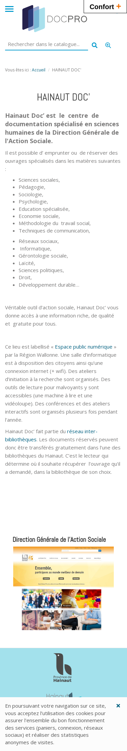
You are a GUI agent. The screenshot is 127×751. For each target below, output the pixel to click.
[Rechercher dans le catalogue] (46, 44)
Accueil (38, 70)
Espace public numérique (83, 346)
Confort (105, 6)
